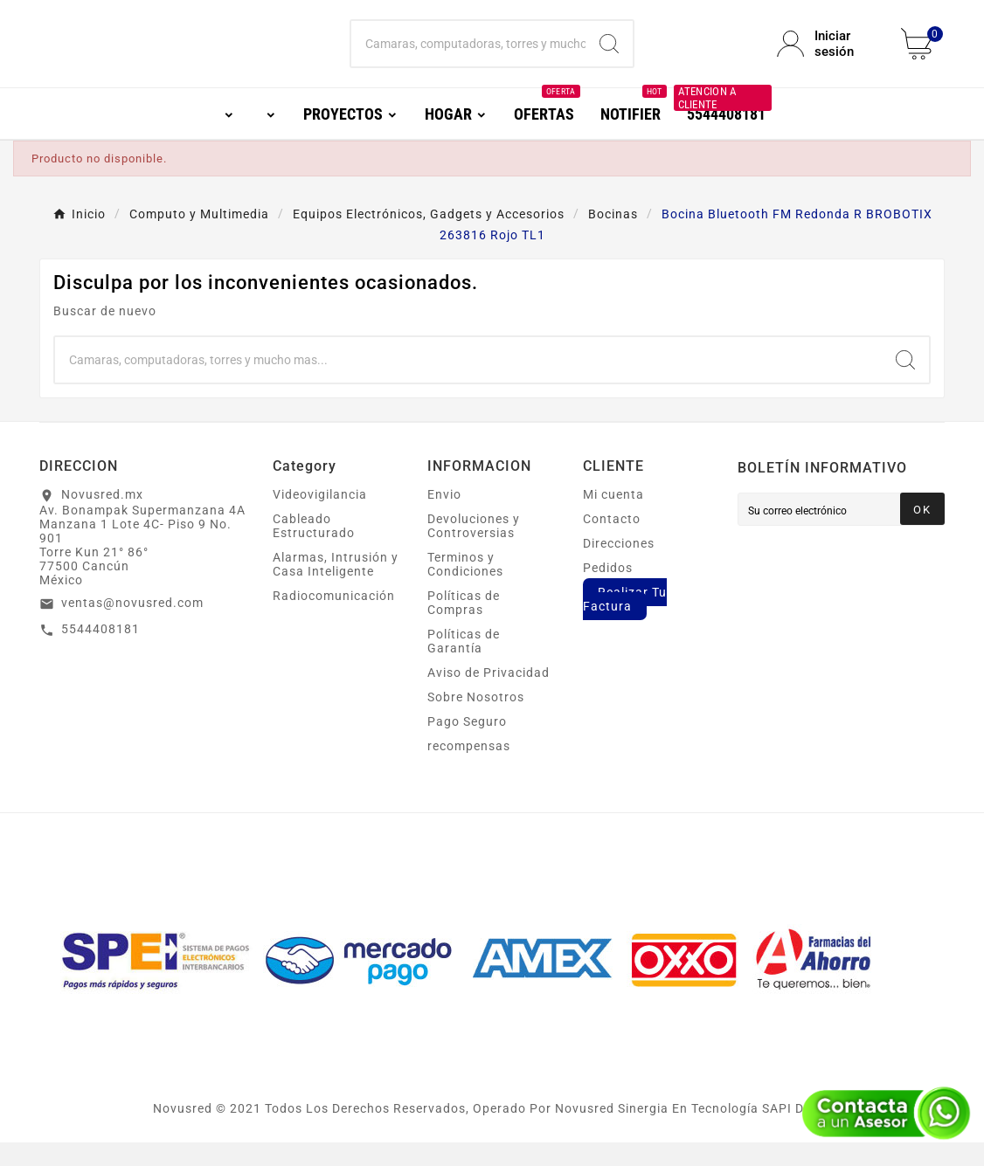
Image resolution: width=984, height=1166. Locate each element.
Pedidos (608, 591)
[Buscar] (468, 56)
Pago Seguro (467, 745)
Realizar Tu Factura (625, 623)
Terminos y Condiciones (465, 588)
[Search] (609, 56)
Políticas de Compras (463, 626)
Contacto (612, 542)
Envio (444, 518)
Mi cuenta (613, 518)
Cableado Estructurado (314, 549)
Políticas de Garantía (463, 665)
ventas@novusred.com (132, 626)
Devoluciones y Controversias (473, 549)
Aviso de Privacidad (488, 696)
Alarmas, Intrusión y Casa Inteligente (335, 588)
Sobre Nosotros (475, 721)
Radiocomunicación (334, 619)
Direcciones (619, 567)
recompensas (468, 769)
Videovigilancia (320, 518)
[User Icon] (828, 56)
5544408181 (100, 652)
